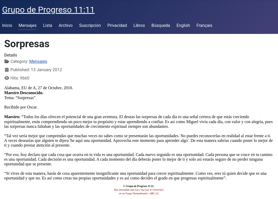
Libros (139, 25)
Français (204, 25)
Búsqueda (161, 25)
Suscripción (90, 25)
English (183, 25)
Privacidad (117, 25)
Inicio (7, 25)
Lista (47, 25)
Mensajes (28, 25)
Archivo (66, 25)
